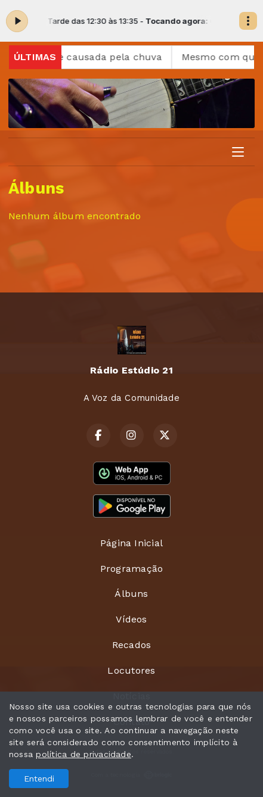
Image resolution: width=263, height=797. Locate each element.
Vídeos (131, 619)
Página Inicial (131, 543)
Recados (131, 644)
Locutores (131, 670)
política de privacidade (83, 754)
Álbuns (131, 593)
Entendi (39, 778)
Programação (131, 568)
